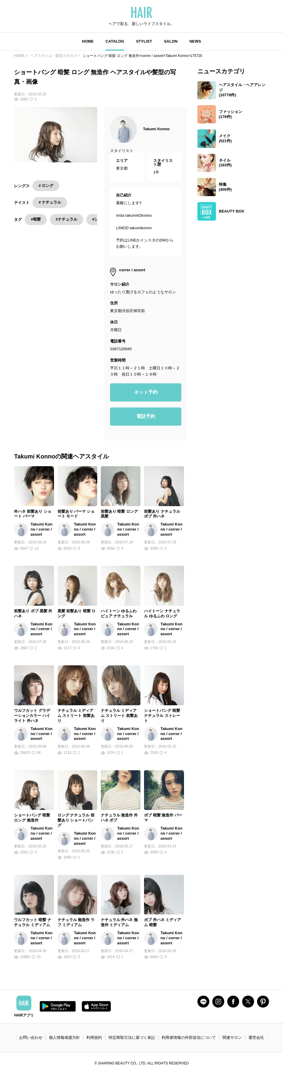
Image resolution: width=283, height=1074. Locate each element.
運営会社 (256, 1037)
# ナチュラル (49, 202)
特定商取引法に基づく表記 (132, 1037)
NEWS (195, 41)
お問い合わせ (30, 1037)
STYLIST (144, 41)
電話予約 (145, 416)
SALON (171, 41)
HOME (88, 41)
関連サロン (232, 1037)
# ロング (45, 185)
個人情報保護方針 (64, 1037)
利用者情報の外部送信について (189, 1037)
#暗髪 (36, 219)
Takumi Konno (156, 129)
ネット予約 (146, 392)
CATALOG (115, 41)
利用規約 (94, 1037)
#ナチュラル (66, 219)
